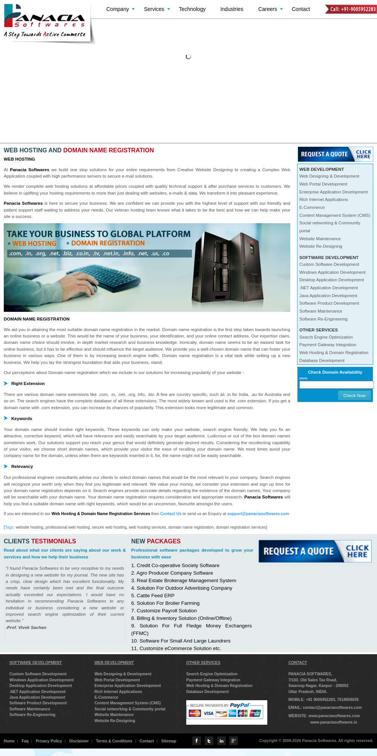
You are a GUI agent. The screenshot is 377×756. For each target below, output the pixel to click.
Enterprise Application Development (333, 192)
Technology (192, 9)
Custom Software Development (329, 264)
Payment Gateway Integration (327, 344)
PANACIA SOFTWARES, (310, 674)
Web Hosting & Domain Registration (333, 352)
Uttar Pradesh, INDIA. (308, 692)
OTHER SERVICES (203, 663)
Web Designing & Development (329, 176)
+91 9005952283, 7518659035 (332, 700)
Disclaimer (79, 741)
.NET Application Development (328, 287)
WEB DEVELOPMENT (114, 663)
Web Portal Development (323, 184)
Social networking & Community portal (130, 709)
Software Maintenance (320, 311)
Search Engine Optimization (326, 337)
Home (9, 741)
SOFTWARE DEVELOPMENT (35, 663)
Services (154, 9)
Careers (267, 9)
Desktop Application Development (331, 280)
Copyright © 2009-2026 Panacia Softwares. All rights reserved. (316, 741)
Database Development (322, 360)
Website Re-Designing (320, 246)
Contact (301, 9)
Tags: (9, 527)
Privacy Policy (49, 741)
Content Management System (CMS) (334, 215)
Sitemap (168, 741)
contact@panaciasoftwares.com (332, 707)
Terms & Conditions (114, 741)
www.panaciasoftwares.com (334, 716)
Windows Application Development (332, 272)
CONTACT (297, 663)
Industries (231, 9)
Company (117, 9)
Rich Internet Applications (323, 199)
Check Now (354, 395)
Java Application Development (328, 295)
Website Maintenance (320, 238)
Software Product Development (329, 303)
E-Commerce (312, 207)
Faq (25, 741)
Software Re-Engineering (323, 319)
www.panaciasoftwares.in (333, 722)
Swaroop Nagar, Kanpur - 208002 (318, 686)
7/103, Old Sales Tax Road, (312, 680)
